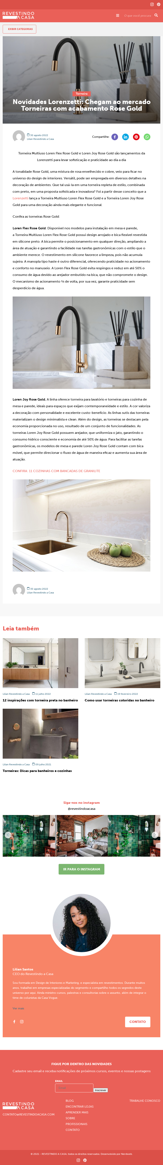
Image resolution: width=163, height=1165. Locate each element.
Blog (70, 1100)
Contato (137, 1022)
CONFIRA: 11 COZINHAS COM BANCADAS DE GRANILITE (56, 471)
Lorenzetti (20, 198)
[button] (155, 835)
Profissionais (76, 1124)
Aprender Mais (77, 1112)
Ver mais (18, 1008)
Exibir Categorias (20, 29)
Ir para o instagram (81, 869)
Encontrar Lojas (80, 1106)
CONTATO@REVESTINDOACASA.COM (28, 1114)
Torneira (81, 93)
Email (59, 1081)
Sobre (70, 1118)
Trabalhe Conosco (144, 1100)
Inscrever (100, 1090)
